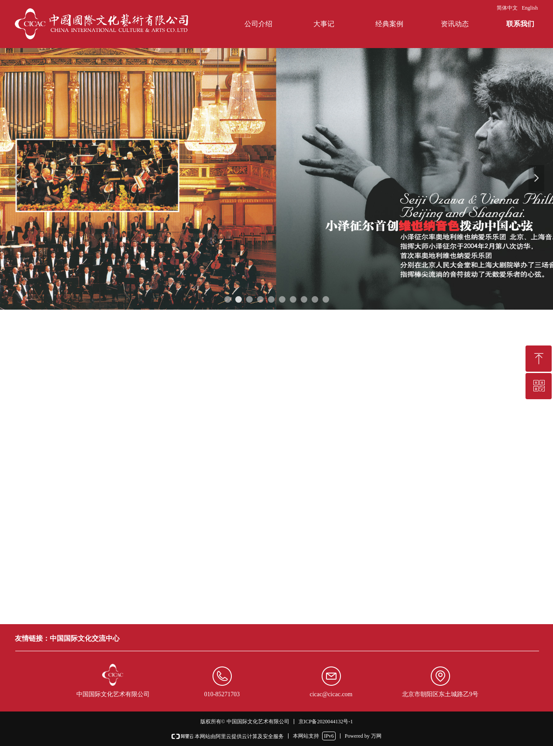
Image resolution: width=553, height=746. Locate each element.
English (530, 8)
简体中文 (507, 8)
